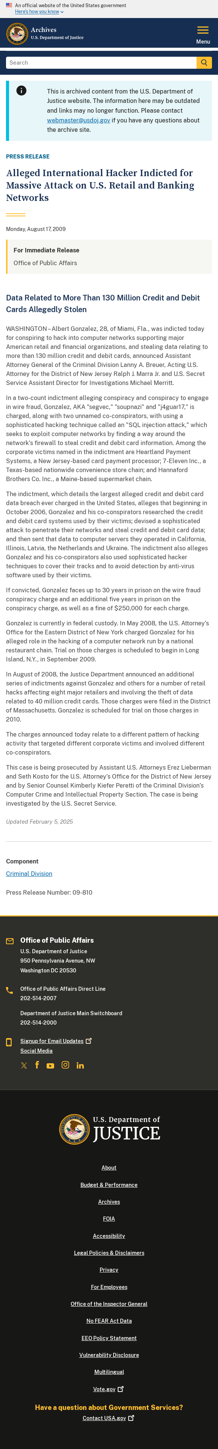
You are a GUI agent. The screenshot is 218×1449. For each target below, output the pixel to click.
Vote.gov (109, 1389)
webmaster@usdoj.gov (78, 120)
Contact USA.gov (109, 1418)
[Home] (45, 43)
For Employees (109, 1287)
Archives (109, 1202)
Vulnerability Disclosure (109, 1355)
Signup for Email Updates (56, 1041)
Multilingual (109, 1372)
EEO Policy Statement (109, 1338)
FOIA (109, 1219)
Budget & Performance (109, 1185)
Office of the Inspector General (109, 1304)
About (109, 1168)
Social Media (36, 1051)
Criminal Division (29, 873)
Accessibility (109, 1236)
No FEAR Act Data (109, 1321)
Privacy (109, 1270)
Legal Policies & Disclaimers (109, 1253)
